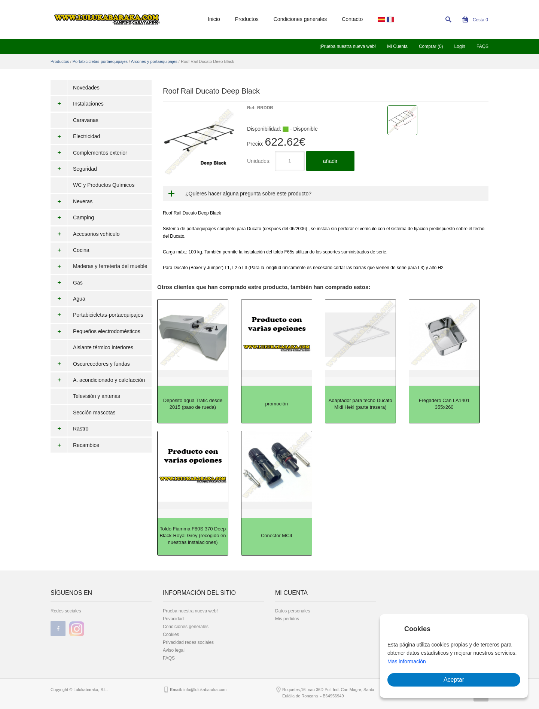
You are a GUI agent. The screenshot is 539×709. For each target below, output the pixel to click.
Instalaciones (77, 103)
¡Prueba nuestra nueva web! (347, 46)
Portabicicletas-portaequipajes (100, 61)
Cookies (171, 634)
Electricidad (75, 136)
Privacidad (173, 618)
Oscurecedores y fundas (90, 363)
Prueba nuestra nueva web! (190, 611)
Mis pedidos (287, 618)
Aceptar (454, 679)
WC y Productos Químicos (103, 185)
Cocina (70, 250)
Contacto (352, 19)
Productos (247, 19)
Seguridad (74, 168)
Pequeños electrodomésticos (95, 331)
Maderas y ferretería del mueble (99, 266)
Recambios (75, 445)
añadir (330, 161)
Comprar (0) (431, 46)
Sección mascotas (94, 413)
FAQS (482, 46)
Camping (72, 217)
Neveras (71, 201)
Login (459, 46)
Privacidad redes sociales (188, 642)
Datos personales (292, 611)
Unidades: (259, 161)
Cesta (475, 20)
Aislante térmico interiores (103, 347)
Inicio (214, 19)
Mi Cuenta (397, 46)
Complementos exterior (89, 152)
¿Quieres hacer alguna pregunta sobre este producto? (248, 194)
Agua (68, 298)
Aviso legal (174, 650)
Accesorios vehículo (85, 233)
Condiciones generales (300, 19)
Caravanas (85, 120)
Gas (67, 282)
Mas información (406, 661)
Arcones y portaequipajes (154, 61)
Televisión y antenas (96, 396)
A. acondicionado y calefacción (98, 379)
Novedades (86, 88)
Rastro (69, 428)
